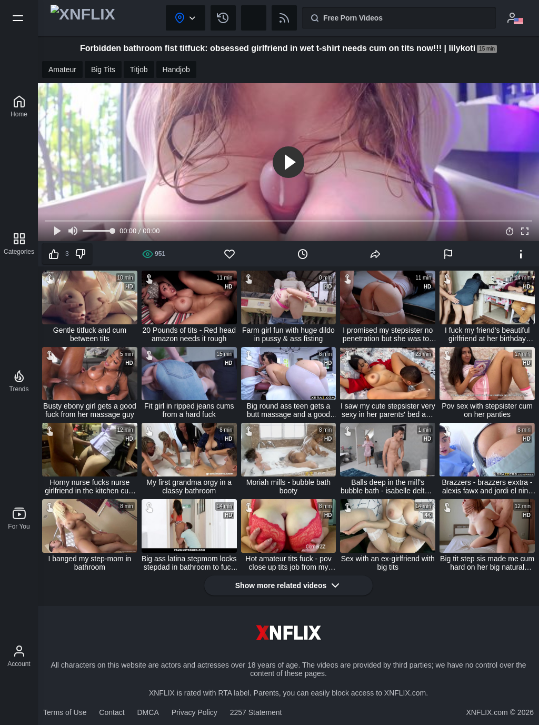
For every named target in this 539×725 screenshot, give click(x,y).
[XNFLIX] (19, 106)
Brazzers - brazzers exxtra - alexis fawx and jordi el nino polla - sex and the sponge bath (487, 486)
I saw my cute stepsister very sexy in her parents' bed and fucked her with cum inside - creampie (388, 410)
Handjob (176, 69)
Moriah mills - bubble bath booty (288, 486)
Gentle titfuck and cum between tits (89, 334)
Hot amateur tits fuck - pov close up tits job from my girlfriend (288, 562)
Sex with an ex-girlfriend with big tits (388, 562)
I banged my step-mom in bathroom (89, 562)
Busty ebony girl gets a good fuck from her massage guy (89, 410)
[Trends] (19, 381)
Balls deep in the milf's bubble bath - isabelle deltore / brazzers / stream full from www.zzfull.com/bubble (388, 486)
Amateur (62, 69)
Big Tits (103, 69)
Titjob (139, 69)
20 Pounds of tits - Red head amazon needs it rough (188, 334)
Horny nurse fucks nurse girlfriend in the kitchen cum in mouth (89, 486)
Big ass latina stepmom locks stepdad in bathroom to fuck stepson (189, 562)
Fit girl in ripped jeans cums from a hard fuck (189, 410)
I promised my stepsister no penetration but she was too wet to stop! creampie (388, 334)
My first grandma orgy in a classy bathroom (189, 486)
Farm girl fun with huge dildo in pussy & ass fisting (288, 334)
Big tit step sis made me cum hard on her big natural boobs (487, 562)
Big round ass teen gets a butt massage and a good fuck (289, 410)
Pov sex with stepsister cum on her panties (487, 410)
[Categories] (19, 243)
